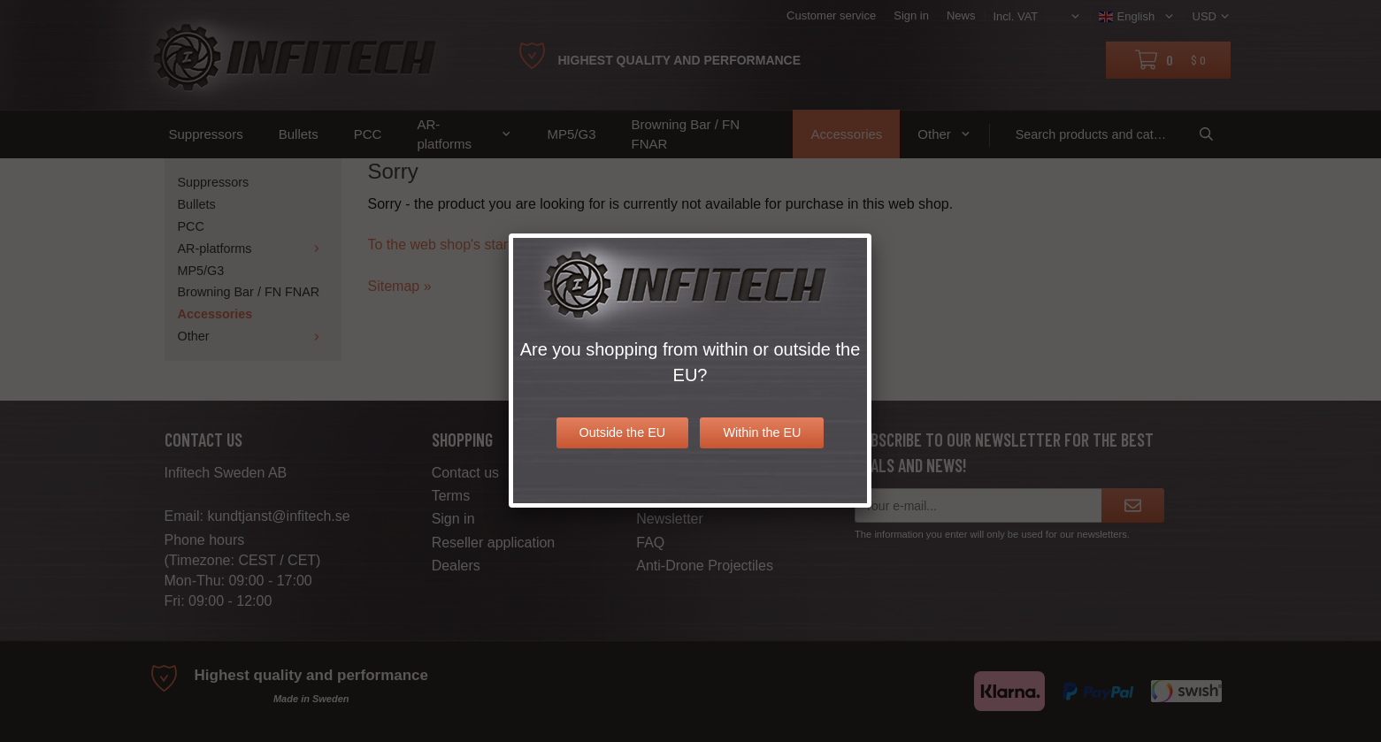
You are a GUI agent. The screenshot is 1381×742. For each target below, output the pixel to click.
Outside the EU (622, 432)
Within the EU (762, 432)
